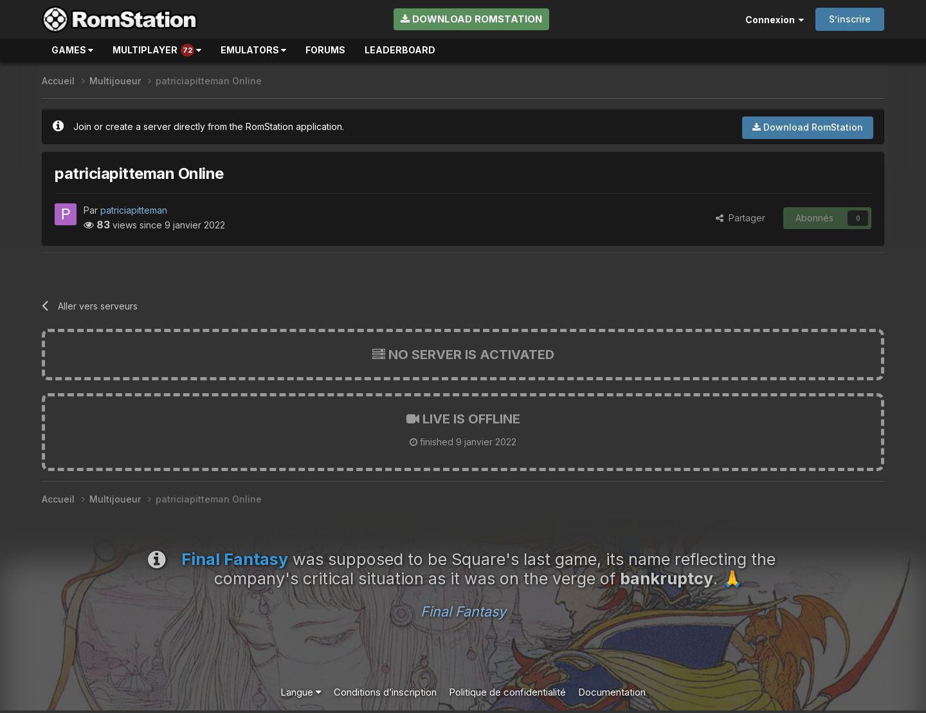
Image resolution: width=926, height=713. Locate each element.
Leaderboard (400, 49)
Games (72, 49)
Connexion (774, 19)
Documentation (612, 692)
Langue (301, 692)
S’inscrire (850, 19)
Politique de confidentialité (507, 692)
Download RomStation (471, 19)
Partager (740, 217)
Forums (325, 49)
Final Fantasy (463, 611)
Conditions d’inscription (385, 692)
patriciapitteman (133, 210)
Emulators (253, 49)
